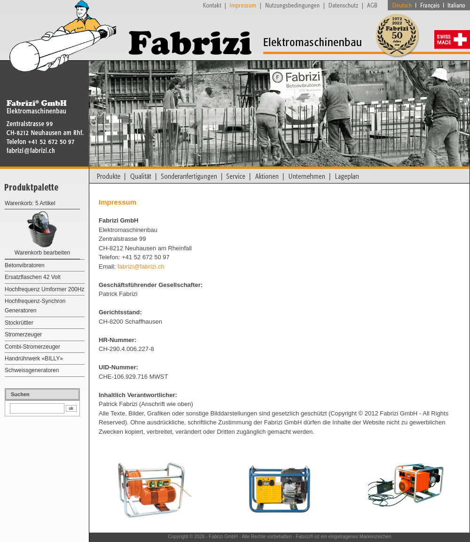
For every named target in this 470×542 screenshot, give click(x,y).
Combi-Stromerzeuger (32, 346)
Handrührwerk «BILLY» (34, 358)
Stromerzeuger (23, 334)
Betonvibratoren (25, 265)
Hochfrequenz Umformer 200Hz (44, 289)
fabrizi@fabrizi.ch (141, 266)
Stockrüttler (19, 322)
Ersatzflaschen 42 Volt (33, 277)
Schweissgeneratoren (32, 370)
